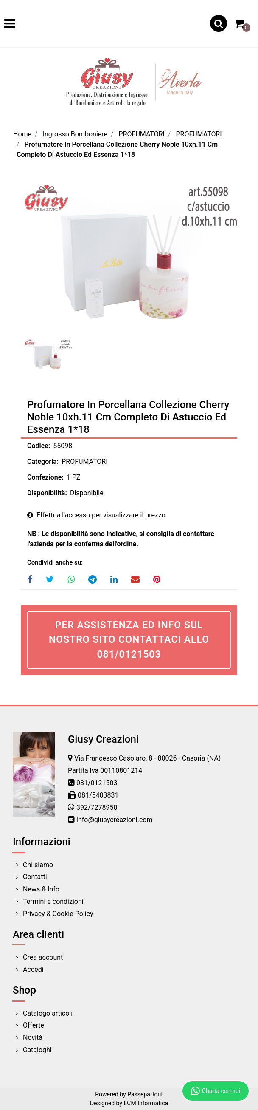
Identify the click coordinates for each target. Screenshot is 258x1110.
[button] (218, 23)
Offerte (33, 1025)
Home (22, 134)
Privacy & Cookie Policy (58, 914)
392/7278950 (97, 807)
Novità (32, 1037)
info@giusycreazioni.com (114, 820)
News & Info (41, 889)
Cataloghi (37, 1050)
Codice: (38, 446)
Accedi (33, 969)
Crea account (43, 957)
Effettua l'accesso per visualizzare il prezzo (96, 515)
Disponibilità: (47, 493)
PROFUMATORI (142, 134)
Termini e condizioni (53, 901)
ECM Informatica (145, 1103)
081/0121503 (97, 783)
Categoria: (43, 461)
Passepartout (145, 1094)
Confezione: (45, 477)
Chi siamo (38, 865)
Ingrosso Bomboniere (75, 134)
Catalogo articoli (48, 1013)
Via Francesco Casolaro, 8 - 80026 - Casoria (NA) (147, 758)
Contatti (35, 877)
